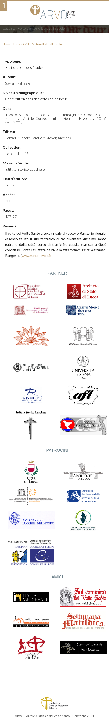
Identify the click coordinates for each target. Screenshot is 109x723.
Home (7, 44)
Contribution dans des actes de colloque (36, 99)
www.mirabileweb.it (36, 255)
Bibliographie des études (24, 67)
